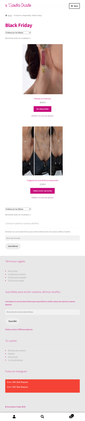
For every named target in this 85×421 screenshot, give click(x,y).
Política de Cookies (16, 280)
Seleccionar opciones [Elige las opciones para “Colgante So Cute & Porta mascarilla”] (42, 190)
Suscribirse (13, 246)
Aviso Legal (13, 271)
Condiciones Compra (17, 274)
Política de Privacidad (17, 277)
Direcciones (13, 356)
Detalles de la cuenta (17, 350)
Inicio (10, 15)
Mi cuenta (14, 417)
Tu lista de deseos (15, 360)
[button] (42, 115)
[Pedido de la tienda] (18, 32)
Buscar (42, 417)
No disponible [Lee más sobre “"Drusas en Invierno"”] (42, 109)
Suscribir (12, 321)
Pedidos (11, 353)
